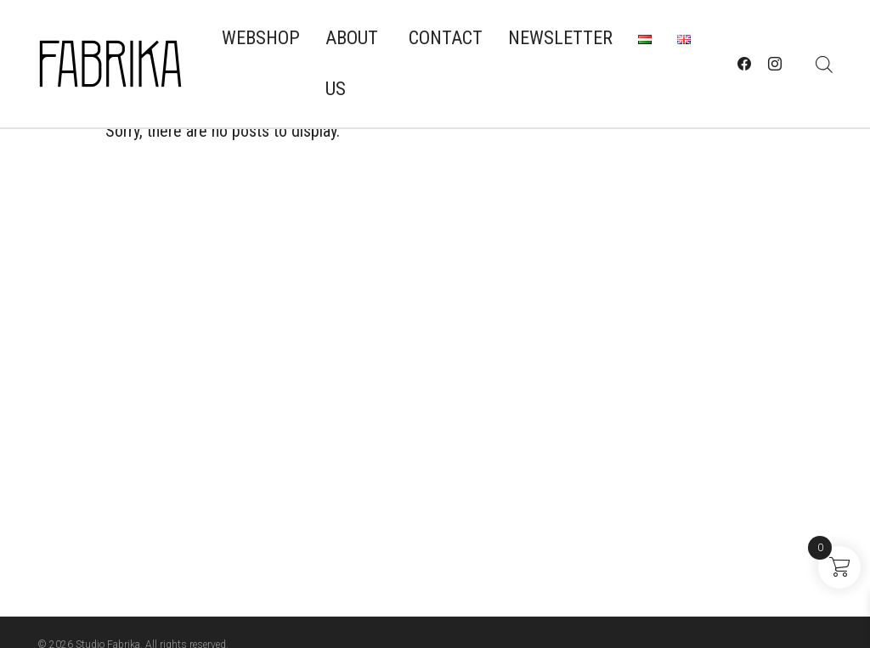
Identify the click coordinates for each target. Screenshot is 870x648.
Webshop (261, 37)
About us (351, 63)
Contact (446, 37)
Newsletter (560, 37)
